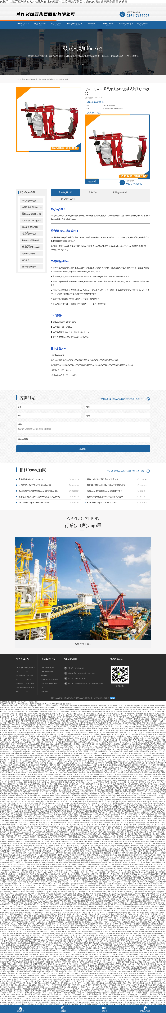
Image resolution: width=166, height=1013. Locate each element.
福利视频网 (62, 889)
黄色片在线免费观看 (145, 874)
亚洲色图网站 (35, 950)
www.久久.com (8, 910)
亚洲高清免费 (119, 903)
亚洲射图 (124, 851)
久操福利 (127, 843)
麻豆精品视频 (154, 738)
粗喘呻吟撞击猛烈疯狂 (39, 998)
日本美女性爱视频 (81, 922)
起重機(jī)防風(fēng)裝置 (32, 220)
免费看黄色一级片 (64, 815)
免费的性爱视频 (26, 872)
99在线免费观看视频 (123, 847)
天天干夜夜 (72, 966)
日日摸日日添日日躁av (14, 776)
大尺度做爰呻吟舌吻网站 (140, 843)
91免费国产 (103, 876)
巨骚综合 (132, 721)
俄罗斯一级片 (7, 753)
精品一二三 (118, 776)
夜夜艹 (157, 807)
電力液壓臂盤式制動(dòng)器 (30, 228)
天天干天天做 (91, 840)
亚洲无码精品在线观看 (63, 744)
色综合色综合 (128, 715)
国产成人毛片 (53, 815)
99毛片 (150, 765)
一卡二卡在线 (149, 977)
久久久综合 (134, 916)
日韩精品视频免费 (129, 922)
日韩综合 (7, 884)
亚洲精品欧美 (108, 977)
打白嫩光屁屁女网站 (78, 834)
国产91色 (126, 841)
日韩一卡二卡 (155, 901)
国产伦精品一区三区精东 (88, 767)
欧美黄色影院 (36, 740)
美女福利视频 (61, 941)
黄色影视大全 (120, 790)
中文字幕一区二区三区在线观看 (146, 930)
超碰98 (11, 954)
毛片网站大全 (65, 834)
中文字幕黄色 (38, 872)
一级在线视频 (121, 755)
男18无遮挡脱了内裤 (80, 878)
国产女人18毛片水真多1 (142, 914)
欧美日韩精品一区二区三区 (19, 778)
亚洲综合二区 (110, 924)
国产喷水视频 (17, 912)
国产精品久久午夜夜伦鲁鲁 (94, 748)
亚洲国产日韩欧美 (75, 924)
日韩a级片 (89, 707)
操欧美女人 (97, 949)
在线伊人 (161, 885)
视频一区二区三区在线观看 (17, 767)
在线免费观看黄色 (128, 906)
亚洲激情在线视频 (135, 991)
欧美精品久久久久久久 (20, 786)
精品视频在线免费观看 (91, 811)
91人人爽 (94, 782)
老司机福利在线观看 (51, 786)
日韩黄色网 (91, 721)
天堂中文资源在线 (127, 941)
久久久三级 (61, 732)
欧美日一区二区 (6, 878)
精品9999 (89, 949)
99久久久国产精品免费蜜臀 (152, 753)
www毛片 (46, 828)
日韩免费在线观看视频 (94, 1000)
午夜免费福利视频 (142, 853)
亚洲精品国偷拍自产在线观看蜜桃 (15, 784)
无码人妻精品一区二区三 (71, 914)
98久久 (66, 997)
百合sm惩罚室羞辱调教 (147, 780)
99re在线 (110, 979)
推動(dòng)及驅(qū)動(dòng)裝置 (30, 241)
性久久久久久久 (97, 713)
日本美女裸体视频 (141, 993)
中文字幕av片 (124, 973)
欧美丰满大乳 (96, 803)
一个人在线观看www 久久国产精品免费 (66, 805)
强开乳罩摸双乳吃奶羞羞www (33, 937)
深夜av (38, 709)
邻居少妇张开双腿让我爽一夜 (80, 863)
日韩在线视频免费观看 (45, 813)
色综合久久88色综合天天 (84, 910)
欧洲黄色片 (147, 926)
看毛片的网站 (5, 908)
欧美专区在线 (13, 901)
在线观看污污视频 (11, 849)
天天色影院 (44, 763)
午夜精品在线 (6, 742)
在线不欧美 (8, 765)
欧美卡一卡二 (108, 882)
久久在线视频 (133, 849)
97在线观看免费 (88, 757)
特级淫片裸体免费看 (134, 878)
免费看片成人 (46, 956)
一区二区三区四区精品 (73, 838)
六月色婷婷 (81, 949)
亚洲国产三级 (84, 950)
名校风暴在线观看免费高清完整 (26, 734)
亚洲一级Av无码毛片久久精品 (28, 832)
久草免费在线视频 (130, 824)
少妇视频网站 (91, 784)
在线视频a (53, 866)
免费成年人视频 (128, 717)
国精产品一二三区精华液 (41, 841)
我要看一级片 (5, 707)
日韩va (73, 759)
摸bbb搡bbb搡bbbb (21, 985)
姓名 (20, 407)
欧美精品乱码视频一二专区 (75, 784)
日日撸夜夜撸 (74, 706)
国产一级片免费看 (33, 763)
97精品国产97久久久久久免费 (88, 742)
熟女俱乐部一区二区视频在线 (103, 809)
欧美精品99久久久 (36, 908)
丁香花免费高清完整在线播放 (82, 920)
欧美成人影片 (56, 767)
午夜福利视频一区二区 (103, 857)
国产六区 (11, 887)
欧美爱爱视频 (73, 725)
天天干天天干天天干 (142, 966)
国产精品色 (103, 973)
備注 (20, 424)
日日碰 (50, 993)
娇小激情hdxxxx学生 (79, 884)
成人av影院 (125, 979)
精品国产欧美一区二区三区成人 (35, 960)
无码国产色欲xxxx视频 (54, 847)
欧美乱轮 (6, 1004)
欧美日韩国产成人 (49, 897)
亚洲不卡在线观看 (9, 987)
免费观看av (149, 908)
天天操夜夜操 (102, 897)
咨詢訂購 (100, 182)
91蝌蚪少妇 (10, 828)
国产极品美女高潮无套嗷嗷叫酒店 (46, 774)
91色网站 (121, 998)
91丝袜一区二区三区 (15, 993)
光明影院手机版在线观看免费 (41, 851)
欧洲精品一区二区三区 (131, 989)
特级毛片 (30, 757)
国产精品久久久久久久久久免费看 (117, 773)
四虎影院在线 (19, 903)
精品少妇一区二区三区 (115, 970)
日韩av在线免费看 (66, 707)
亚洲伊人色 (53, 876)
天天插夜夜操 (131, 801)
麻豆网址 (17, 910)
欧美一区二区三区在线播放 (89, 941)
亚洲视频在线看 (154, 822)
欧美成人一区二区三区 (35, 882)
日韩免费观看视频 (85, 773)
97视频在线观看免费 (87, 899)
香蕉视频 (142, 794)
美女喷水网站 (105, 966)
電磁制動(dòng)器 (29, 234)
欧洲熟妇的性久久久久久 (144, 962)
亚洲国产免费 (155, 788)
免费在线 (23, 930)
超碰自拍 (32, 970)
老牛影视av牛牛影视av (139, 889)
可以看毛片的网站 (144, 824)
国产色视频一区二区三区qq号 (140, 711)
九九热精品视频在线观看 (27, 761)
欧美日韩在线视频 (112, 763)
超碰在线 (64, 891)
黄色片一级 (15, 956)
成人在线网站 (87, 868)
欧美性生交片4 (83, 979)
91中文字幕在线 (8, 960)
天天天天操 (156, 824)
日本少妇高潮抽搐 (97, 845)
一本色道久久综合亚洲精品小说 (84, 918)
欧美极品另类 (33, 713)
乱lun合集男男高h (39, 878)
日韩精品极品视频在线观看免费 (124, 792)
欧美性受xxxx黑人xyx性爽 (133, 977)
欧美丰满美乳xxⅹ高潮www (37, 958)
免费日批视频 (97, 882)
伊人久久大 (130, 930)
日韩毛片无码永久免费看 (108, 730)
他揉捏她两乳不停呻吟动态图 (106, 721)
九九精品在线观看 (105, 750)
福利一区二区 (76, 746)
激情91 (140, 970)
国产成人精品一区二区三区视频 (100, 943)
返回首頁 (20, 1011)
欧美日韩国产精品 (151, 885)
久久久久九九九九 (130, 732)
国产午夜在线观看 (26, 809)
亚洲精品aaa (39, 780)
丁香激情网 (136, 924)
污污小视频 (109, 989)
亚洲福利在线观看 (20, 958)
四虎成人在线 (110, 931)
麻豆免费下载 (122, 849)
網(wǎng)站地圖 (144, 6)
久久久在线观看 (79, 956)
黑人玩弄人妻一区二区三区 (85, 752)
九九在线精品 (20, 864)
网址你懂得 (39, 757)
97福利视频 (62, 931)
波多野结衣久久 (72, 941)
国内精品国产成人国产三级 (121, 926)
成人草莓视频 (40, 1004)
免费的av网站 (48, 872)
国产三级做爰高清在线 (99, 930)
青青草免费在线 (106, 780)
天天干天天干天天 (80, 761)
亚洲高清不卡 (144, 841)
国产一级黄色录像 (11, 941)
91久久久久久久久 (149, 855)
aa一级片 (17, 706)
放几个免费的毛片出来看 (59, 811)
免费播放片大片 (66, 721)
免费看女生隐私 (63, 855)
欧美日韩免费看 (109, 987)
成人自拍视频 (31, 723)
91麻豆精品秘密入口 (43, 736)
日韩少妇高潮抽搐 (66, 947)
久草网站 (41, 727)
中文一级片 (44, 928)
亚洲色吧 (14, 757)
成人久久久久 (73, 897)
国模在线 (129, 707)
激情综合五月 (13, 763)
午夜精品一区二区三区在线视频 (99, 866)
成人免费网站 (40, 707)
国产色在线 (35, 972)
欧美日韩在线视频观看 (46, 719)
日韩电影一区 (145, 752)
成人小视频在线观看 (74, 727)
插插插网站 (99, 709)
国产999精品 (92, 884)
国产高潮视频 (56, 780)
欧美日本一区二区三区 (20, 897)
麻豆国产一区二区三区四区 (28, 773)
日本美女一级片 (29, 991)
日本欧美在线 (87, 727)
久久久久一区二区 (144, 769)
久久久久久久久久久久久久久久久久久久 (87, 960)
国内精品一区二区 (92, 780)
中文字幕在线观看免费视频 (153, 809)
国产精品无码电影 (52, 954)
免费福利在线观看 (7, 836)
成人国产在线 (73, 769)
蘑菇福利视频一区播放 (25, 968)
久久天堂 (97, 920)
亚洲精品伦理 (66, 950)
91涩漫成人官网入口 (145, 732)
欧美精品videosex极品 (63, 796)
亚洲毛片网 (44, 972)
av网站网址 (24, 876)
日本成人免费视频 (6, 933)
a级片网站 (68, 893)
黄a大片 (98, 950)
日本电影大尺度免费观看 (58, 859)
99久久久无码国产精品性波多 (49, 832)
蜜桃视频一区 (95, 774)
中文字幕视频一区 (69, 748)
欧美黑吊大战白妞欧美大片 (130, 997)
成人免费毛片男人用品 (129, 771)
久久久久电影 (5, 815)
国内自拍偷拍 (153, 889)
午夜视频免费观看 (52, 730)
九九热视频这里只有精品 (140, 847)
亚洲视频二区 (142, 765)
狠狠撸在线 (141, 964)
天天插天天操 (56, 750)
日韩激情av (76, 744)
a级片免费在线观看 (8, 820)
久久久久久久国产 (87, 755)
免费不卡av (46, 782)
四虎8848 (105, 905)
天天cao (59, 715)
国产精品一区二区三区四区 (29, 790)
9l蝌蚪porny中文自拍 (110, 962)
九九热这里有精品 (65, 736)
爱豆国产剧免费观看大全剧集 (16, 796)
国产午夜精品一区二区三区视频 (139, 815)
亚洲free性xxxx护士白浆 (65, 738)
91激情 (128, 998)
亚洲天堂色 (8, 847)
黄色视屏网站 (126, 968)
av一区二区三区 (122, 987)
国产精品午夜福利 (158, 884)
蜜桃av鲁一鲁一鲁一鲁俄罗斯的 (135, 861)
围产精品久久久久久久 (70, 767)
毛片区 (56, 834)
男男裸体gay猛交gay (140, 740)
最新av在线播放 (51, 727)
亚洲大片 (85, 746)
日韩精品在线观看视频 (12, 920)
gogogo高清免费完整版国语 (88, 750)
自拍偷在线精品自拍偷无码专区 (40, 820)
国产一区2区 (127, 920)
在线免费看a (138, 715)
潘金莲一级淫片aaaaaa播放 (40, 750)
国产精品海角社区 (125, 740)
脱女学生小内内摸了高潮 (43, 807)
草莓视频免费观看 (85, 729)
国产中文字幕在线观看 (129, 985)
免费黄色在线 (7, 830)
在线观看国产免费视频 (116, 964)
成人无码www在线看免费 (52, 908)
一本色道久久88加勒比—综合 (112, 861)
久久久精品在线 (145, 872)
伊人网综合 (151, 941)
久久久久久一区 (131, 937)
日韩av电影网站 (42, 874)
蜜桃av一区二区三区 (121, 918)
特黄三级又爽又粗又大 (135, 799)
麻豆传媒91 (88, 841)
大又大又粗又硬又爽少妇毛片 (53, 849)
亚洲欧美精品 (48, 903)
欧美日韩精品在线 (133, 910)
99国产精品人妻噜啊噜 (104, 838)
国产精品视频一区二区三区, (142, 834)
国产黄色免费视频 (151, 774)
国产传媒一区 (18, 740)
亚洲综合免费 (80, 717)
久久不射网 (47, 818)
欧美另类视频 (18, 916)
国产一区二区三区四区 (31, 853)
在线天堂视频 (110, 983)
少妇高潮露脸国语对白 (42, 968)
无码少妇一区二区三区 (45, 776)
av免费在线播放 (97, 893)
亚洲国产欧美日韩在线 (140, 981)
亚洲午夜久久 (42, 759)
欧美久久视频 (100, 931)
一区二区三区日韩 (54, 977)
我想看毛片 (27, 973)
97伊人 (33, 866)
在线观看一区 (22, 987)
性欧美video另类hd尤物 (69, 840)
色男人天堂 (54, 828)
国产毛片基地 (161, 941)
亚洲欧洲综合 (160, 717)
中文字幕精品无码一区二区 (98, 813)
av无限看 (154, 926)
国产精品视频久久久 (74, 757)
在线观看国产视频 (128, 807)
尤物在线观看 (108, 945)
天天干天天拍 (78, 736)
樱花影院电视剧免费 (104, 715)
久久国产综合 (16, 742)
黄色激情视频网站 (46, 711)
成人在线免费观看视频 (117, 933)
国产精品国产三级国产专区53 (114, 725)
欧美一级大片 (83, 864)
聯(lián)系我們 (145, 1011)
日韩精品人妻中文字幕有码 (75, 730)
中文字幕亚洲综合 (23, 838)
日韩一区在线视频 (93, 799)
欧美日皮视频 (41, 889)
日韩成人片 (99, 801)
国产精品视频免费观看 (133, 723)
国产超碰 (63, 966)
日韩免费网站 (29, 1004)
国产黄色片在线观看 (72, 792)
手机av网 (37, 830)
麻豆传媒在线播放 (135, 753)
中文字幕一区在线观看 (25, 799)
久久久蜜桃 (100, 723)
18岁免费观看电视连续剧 (55, 922)
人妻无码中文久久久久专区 (20, 866)
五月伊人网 (85, 774)
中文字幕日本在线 (18, 711)
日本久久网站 (72, 822)
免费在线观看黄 (157, 748)
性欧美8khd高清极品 (129, 820)
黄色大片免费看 (73, 887)
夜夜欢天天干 (20, 998)
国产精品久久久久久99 (46, 773)
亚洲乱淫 (63, 836)
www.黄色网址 (102, 908)
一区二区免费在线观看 (76, 801)
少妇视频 (85, 880)
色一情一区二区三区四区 (27, 997)
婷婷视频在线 (73, 876)
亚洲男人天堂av (71, 732)
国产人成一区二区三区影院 (153, 1004)
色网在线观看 (146, 742)
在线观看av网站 (50, 769)
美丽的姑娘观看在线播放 (71, 755)
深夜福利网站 (70, 1002)
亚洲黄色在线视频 (142, 828)
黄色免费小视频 (150, 866)
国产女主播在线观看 (127, 897)
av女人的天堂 (139, 774)
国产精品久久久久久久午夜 (68, 973)
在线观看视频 (118, 805)
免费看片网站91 (122, 983)
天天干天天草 (43, 943)
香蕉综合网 (115, 889)
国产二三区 (89, 872)
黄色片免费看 (25, 949)
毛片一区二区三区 (70, 799)
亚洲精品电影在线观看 (36, 755)
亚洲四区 (6, 757)
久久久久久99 (124, 859)
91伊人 (103, 774)
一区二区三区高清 (10, 730)
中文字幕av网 (83, 954)
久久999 (114, 734)
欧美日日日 (7, 711)
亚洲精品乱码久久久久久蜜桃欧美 (153, 813)
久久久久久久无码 (152, 744)
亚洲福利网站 (18, 729)
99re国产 (45, 792)
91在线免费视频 (129, 826)
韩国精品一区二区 (147, 830)
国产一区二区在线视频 (61, 711)
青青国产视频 (109, 845)
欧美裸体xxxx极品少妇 (21, 753)
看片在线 (5, 947)
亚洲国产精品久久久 (141, 738)
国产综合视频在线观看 (134, 755)
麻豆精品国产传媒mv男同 (15, 721)
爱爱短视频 (121, 895)
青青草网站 (32, 985)
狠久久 (63, 826)
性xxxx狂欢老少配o (66, 790)
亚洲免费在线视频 (113, 935)
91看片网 (9, 729)
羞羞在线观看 (143, 730)
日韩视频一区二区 (149, 899)
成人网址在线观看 (24, 748)
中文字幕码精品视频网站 (58, 987)
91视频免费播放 (106, 826)
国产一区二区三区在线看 (97, 985)
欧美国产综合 (125, 889)
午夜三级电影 (49, 809)
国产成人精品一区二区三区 (127, 818)
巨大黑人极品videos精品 (40, 826)
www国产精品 (97, 887)
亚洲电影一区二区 (72, 998)
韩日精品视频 (31, 966)
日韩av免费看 (12, 736)
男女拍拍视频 (119, 832)
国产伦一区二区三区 (127, 935)
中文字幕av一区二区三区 (141, 840)
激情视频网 (139, 866)
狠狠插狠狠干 (141, 897)
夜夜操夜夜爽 (120, 709)
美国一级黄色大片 (75, 811)
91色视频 (150, 818)
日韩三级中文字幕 (12, 859)
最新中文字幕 (108, 832)
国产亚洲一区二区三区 (25, 774)
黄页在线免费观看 (82, 830)
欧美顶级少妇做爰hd (53, 803)
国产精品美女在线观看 (102, 815)
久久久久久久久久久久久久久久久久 (13, 906)
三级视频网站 (127, 744)
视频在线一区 (68, 972)
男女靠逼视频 (130, 713)
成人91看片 (110, 843)
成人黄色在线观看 (88, 797)
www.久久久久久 (67, 943)
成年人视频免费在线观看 (157, 740)
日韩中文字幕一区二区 (8, 799)
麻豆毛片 (12, 744)
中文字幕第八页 (120, 954)
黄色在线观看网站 (138, 744)
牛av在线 (7, 891)
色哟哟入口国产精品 (111, 786)
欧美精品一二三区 (152, 836)
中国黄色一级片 (125, 834)
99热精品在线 (79, 853)
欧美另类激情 (71, 991)
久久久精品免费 (148, 960)
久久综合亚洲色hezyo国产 (27, 941)
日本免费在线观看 (30, 765)
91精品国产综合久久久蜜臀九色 (107, 797)
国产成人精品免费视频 (97, 979)
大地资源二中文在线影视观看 (81, 711)
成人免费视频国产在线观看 (147, 771)
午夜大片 (85, 738)
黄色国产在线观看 (45, 713)
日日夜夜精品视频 (122, 765)
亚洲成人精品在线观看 (48, 975)
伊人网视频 (59, 740)
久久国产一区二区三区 (37, 922)
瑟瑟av (51, 763)
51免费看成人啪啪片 (62, 809)
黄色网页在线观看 (128, 853)
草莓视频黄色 (65, 746)
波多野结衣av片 (130, 832)
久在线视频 (136, 742)
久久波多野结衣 (13, 950)
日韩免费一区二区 (17, 995)
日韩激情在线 (40, 730)
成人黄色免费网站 (74, 874)
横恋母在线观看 (84, 822)
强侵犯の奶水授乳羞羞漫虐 (10, 843)
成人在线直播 (148, 878)
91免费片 (153, 918)
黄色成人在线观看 (37, 910)
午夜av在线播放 (93, 836)
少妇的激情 (49, 834)
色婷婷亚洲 (57, 993)
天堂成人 (78, 738)
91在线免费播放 (85, 882)
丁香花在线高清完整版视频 (88, 719)
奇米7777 (146, 918)
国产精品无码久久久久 (89, 792)
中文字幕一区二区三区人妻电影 (39, 767)
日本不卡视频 (99, 975)
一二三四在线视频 (66, 868)
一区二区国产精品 (88, 935)
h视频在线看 (160, 797)
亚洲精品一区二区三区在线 (112, 807)
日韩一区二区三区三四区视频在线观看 (95, 870)
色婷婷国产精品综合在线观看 (121, 840)
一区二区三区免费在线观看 (135, 725)
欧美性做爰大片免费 (36, 786)
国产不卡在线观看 (38, 725)
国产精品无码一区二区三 (49, 790)
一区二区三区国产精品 (118, 885)
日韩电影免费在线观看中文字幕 (57, 935)
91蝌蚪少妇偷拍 (21, 755)
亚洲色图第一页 (100, 771)
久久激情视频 (45, 811)
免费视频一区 (85, 977)
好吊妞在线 (47, 788)
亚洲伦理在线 (79, 903)
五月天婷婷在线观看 (41, 983)
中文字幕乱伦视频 (70, 849)
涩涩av (134, 874)
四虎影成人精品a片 (142, 956)
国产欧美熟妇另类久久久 (34, 903)
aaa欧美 (145, 727)
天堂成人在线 (107, 805)
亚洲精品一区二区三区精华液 (81, 809)
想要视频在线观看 (54, 723)
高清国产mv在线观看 (131, 752)
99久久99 (98, 805)
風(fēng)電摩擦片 (29, 267)
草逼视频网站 (78, 895)
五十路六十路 (17, 937)
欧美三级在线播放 (12, 949)
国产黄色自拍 (153, 784)
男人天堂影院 (51, 715)
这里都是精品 (109, 713)
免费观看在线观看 (48, 796)
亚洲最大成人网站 (131, 872)
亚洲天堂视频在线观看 (142, 719)
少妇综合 (133, 765)
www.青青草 (66, 908)
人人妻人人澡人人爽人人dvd (142, 920)
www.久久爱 (96, 729)
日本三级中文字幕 (56, 709)
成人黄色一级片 (65, 912)
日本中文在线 (148, 729)
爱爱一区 (73, 968)
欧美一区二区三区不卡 (88, 790)
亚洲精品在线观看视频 (139, 968)
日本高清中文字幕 (126, 838)
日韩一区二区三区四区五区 (54, 910)
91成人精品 (101, 717)
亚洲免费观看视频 (59, 991)
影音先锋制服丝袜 (107, 796)
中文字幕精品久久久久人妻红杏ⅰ (93, 763)
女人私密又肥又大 (85, 725)
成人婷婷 (84, 985)
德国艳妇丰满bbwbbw (91, 818)
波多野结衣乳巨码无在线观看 (19, 972)
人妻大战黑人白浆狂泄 (106, 884)
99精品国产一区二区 (134, 817)
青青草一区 (39, 805)
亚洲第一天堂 (152, 794)
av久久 (162, 807)
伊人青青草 (81, 991)
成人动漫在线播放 (117, 966)
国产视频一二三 (66, 872)
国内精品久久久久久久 (137, 928)
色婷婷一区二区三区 (130, 776)
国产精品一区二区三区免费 (12, 853)
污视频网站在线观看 (103, 891)
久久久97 (116, 838)
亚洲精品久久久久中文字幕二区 (37, 905)
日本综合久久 (123, 721)
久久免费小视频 (117, 748)
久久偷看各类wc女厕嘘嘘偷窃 (115, 761)
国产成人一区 (25, 851)
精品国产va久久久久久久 (93, 945)
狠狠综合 (71, 891)
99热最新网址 (70, 910)
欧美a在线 (148, 838)
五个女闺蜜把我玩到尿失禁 (17, 817)
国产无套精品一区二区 (55, 997)
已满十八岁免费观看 (52, 937)
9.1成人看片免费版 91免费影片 (147, 721)
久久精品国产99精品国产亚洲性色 (122, 746)
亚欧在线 (30, 983)
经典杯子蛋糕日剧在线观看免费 (105, 849)
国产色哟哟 (142, 818)
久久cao (97, 937)
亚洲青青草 (33, 824)
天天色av (14, 924)
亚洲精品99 (94, 855)
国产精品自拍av (68, 926)
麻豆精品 (116, 897)
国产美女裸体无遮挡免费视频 (35, 721)
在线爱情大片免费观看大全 (147, 796)
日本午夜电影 (86, 874)
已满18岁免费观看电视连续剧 (90, 885)
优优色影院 (50, 880)
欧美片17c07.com (90, 788)
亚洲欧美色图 (139, 838)
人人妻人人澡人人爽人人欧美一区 (44, 901)
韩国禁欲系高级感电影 (116, 757)
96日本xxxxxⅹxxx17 (10, 997)
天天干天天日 (94, 746)
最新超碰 (101, 765)
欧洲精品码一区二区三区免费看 (56, 801)
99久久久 (99, 928)
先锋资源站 (4, 807)
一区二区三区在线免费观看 (36, 744)
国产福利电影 (39, 916)
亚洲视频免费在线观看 (25, 918)
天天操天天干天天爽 (56, 1002)
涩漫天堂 (14, 899)
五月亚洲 (80, 748)
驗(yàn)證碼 (23, 439)
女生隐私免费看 (143, 832)
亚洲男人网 (23, 715)
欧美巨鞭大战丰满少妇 (31, 975)
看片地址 (156, 864)
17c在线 (58, 771)
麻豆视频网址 (155, 859)
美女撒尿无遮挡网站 (136, 805)
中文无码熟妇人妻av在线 (12, 855)
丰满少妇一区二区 (94, 901)
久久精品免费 (77, 995)
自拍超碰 (21, 849)
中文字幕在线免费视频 (77, 780)
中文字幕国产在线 (84, 987)
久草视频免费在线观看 (67, 906)
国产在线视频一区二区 (8, 918)
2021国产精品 (134, 794)
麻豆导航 (151, 952)
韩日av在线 (133, 730)
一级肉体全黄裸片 (55, 765)
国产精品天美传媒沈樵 (36, 801)
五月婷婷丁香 (21, 983)
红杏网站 (56, 912)
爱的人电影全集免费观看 (36, 715)
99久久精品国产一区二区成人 (70, 774)
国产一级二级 (99, 707)
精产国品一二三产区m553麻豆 (105, 910)
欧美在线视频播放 (136, 750)
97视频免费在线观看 (61, 776)
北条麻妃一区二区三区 (114, 717)
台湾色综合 (128, 719)
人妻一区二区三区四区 (127, 828)
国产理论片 (136, 998)
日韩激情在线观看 (108, 950)
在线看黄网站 (155, 997)
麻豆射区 (92, 897)
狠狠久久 (18, 889)
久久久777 (153, 832)
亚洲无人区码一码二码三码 (48, 864)
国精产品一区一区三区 (100, 874)
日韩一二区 (82, 857)
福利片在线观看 (149, 734)
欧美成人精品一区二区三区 (106, 752)
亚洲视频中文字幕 (145, 776)
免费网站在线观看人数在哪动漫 (78, 734)
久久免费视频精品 (82, 1002)
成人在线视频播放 (62, 880)
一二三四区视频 (26, 706)
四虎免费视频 (26, 725)
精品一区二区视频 (110, 893)
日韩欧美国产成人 (95, 864)
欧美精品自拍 (31, 813)
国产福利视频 (99, 824)
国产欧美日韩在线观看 (51, 746)
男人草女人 (109, 975)
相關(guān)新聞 (120, 192)
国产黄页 (40, 717)
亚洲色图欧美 (126, 874)
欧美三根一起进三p (99, 820)
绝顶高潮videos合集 (89, 908)
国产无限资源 (118, 826)
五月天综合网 (21, 882)
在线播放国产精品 (144, 937)
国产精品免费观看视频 (122, 809)
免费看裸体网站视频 (37, 945)
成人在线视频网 (16, 815)
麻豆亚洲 (131, 956)
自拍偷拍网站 (8, 792)
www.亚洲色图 (60, 830)
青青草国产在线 (157, 820)
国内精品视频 (25, 950)
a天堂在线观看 (150, 891)
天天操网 (113, 818)
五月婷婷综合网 (150, 799)
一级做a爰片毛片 (120, 799)
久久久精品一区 (126, 742)
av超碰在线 (21, 752)
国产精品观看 (26, 792)
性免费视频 (21, 966)
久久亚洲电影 (26, 841)
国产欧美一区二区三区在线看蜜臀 (130, 734)
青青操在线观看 (8, 732)
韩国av (85, 736)
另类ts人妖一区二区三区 (58, 734)
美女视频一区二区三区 (136, 782)
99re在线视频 (97, 711)
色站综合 (76, 977)
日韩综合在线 (157, 776)
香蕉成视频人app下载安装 (141, 759)
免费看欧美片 (107, 711)
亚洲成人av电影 (116, 899)
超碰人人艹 (87, 930)
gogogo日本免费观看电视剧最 (125, 767)
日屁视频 (55, 956)
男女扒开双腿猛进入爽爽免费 (115, 707)
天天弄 (62, 730)
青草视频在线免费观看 (53, 755)
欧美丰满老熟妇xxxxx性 (128, 797)
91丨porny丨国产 (91, 765)
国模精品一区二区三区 (122, 975)
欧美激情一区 (91, 717)
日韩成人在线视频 (38, 748)
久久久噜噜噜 (42, 979)
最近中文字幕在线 (152, 895)
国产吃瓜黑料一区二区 (105, 954)
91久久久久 (82, 786)
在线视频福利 (9, 734)
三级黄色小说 (77, 815)
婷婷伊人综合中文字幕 (8, 966)
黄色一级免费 (107, 732)
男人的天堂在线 (96, 977)
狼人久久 (141, 763)
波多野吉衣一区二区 (18, 813)
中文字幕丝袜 (31, 736)
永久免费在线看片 (66, 970)
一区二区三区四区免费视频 (10, 926)
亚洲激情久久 (33, 887)
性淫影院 (74, 950)
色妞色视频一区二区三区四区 (11, 989)
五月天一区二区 (134, 863)
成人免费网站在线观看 (9, 943)
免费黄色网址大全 (135, 1000)
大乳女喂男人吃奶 (24, 738)
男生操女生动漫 (16, 717)
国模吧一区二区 (109, 1000)
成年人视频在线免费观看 (50, 952)
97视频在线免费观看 (66, 797)
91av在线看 (150, 897)
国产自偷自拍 (37, 792)
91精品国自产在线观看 (71, 847)
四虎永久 (128, 803)
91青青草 (58, 989)
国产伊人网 (148, 882)
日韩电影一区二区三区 (54, 926)
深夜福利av (120, 950)
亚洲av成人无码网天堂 (138, 845)
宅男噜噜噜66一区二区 (119, 815)
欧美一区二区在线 (154, 949)
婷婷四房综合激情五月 (117, 930)
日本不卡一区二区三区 (98, 830)
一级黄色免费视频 (69, 993)
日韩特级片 (93, 828)
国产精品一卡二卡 (62, 817)
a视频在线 (8, 845)
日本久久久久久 (75, 880)
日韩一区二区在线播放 (43, 794)
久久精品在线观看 (40, 797)
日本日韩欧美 (30, 818)
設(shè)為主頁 (132, 6)
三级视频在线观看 (69, 765)
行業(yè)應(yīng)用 (67, 199)
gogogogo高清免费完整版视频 (107, 952)
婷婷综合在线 (63, 876)
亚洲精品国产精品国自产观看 (118, 788)
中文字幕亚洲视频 (77, 841)
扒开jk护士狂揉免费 (47, 949)
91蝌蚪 (115, 780)
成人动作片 (53, 792)
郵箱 (20, 416)
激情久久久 (159, 897)
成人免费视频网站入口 (36, 784)
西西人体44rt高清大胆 (69, 771)
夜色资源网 (161, 916)
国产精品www (113, 973)
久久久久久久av (131, 964)
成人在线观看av (124, 893)
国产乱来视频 (155, 828)
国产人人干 (4, 885)
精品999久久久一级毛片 (148, 916)
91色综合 (24, 788)
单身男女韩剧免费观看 (143, 748)
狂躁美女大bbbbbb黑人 (141, 876)
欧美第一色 (93, 997)
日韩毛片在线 (14, 947)
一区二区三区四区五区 (132, 870)
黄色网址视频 (118, 732)
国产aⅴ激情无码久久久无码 (85, 891)
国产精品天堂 (83, 732)
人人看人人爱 (89, 824)
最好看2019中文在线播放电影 (152, 817)
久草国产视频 (87, 947)
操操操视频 (145, 997)
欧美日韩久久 (125, 916)
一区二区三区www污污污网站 (72, 843)
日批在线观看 (70, 752)
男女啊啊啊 (73, 817)
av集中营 (55, 736)
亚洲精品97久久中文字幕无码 (73, 782)
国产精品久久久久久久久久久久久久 (147, 761)
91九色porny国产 (19, 847)
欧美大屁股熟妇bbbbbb (139, 757)
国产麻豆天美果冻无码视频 (113, 1002)
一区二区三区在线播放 (140, 912)
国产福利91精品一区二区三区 (120, 759)
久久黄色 (39, 822)
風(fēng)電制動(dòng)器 (31, 247)
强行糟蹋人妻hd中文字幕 (151, 709)
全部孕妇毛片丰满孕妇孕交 (62, 851)
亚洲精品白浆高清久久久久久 (147, 922)
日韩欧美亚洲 (142, 952)
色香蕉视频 (157, 803)
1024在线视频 (72, 987)
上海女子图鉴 (135, 773)
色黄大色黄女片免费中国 (9, 715)
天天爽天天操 (124, 786)
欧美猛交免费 (94, 878)
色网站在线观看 (55, 840)
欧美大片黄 (59, 933)
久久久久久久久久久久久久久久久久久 (59, 824)
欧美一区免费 (99, 841)
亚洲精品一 (50, 744)
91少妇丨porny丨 (157, 767)
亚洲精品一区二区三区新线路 (30, 859)
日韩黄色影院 (38, 964)
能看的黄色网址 (40, 880)
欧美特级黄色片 (92, 834)
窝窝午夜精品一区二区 (131, 857)
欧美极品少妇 (116, 782)
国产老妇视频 (126, 960)
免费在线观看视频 (24, 901)
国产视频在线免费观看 (130, 811)
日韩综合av (38, 1000)
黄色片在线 (137, 709)
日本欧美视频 (68, 761)
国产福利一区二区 (66, 828)
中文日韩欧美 (151, 763)
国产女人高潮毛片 (11, 759)
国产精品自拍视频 (147, 707)
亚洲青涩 (41, 824)
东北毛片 (83, 847)
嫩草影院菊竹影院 (34, 782)
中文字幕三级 (119, 977)
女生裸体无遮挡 (12, 748)
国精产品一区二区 (141, 746)
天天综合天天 (66, 985)
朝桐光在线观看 (53, 979)
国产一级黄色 (6, 895)
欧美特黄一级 (154, 727)
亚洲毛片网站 (20, 954)
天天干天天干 (67, 989)
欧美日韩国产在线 (138, 905)
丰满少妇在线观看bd (124, 905)
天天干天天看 (89, 989)
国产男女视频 (77, 908)
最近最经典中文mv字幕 (112, 769)
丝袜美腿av (71, 958)
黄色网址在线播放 (148, 987)
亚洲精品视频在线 (19, 962)
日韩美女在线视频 (70, 861)
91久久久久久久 (48, 822)
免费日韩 (16, 792)
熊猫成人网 (149, 983)
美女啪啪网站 (86, 744)
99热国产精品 (131, 895)
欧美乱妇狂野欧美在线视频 (38, 876)
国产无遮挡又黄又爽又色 (54, 916)
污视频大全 (32, 891)
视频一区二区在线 (65, 918)
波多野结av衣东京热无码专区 (146, 713)
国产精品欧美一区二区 (108, 836)
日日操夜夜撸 (40, 863)
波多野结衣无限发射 (25, 797)
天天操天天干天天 (95, 1002)
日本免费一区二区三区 (116, 706)
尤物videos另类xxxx (91, 933)
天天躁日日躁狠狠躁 (113, 744)
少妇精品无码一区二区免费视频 (43, 729)
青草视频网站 (139, 891)
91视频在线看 (33, 840)
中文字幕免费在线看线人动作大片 (76, 916)
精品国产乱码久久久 (50, 964)
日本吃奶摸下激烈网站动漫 (101, 851)
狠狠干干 (123, 956)
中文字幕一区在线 (29, 717)
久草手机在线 (59, 893)
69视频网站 (25, 910)
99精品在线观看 (61, 822)
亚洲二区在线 (39, 809)
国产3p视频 (11, 882)
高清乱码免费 (37, 973)
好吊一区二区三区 (21, 820)
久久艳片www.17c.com (121, 882)
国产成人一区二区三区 (71, 882)
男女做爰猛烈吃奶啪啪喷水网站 (135, 943)
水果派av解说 (14, 790)
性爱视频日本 (156, 815)
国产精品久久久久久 (24, 826)
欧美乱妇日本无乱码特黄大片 (107, 740)
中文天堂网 (152, 851)
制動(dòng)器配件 (29, 254)
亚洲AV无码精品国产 (29, 855)
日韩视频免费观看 (28, 780)
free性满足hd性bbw (151, 782)
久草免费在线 (19, 863)
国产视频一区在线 (159, 834)
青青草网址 (108, 914)
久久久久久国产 (113, 753)
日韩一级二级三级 (103, 991)
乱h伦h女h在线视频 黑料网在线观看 (151, 931)
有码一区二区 (103, 906)
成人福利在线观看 (55, 928)
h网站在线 (38, 818)
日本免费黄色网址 (48, 933)
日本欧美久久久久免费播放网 (112, 729)
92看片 (127, 757)
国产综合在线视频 (152, 868)
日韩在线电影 (150, 947)
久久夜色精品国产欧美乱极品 (107, 998)
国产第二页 (129, 993)
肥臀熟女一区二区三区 (54, 945)
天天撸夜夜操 (19, 811)
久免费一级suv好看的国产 (27, 759)
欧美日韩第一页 (159, 878)
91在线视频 (113, 778)
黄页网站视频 (148, 803)
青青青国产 (116, 851)
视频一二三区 (21, 723)
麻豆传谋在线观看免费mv (82, 893)
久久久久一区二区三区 (54, 884)
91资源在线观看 (31, 864)
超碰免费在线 (158, 765)
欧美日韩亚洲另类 (120, 784)
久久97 (96, 872)
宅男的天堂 (124, 750)
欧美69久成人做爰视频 (81, 845)
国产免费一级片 (98, 773)
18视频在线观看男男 (65, 866)
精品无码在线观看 (80, 794)
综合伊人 (82, 840)
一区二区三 (7, 937)
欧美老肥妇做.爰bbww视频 (152, 750)
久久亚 (156, 729)
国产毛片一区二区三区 (52, 985)
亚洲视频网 (64, 725)
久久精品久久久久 (57, 995)
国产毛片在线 (137, 803)
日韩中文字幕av (85, 851)
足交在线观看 (43, 1002)
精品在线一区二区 (87, 805)
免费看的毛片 (51, 732)
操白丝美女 (41, 966)
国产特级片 (4, 809)
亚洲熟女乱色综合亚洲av (145, 807)
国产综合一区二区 (52, 707)
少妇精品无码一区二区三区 (34, 834)
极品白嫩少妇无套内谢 (111, 928)
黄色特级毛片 (112, 830)
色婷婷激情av (25, 769)
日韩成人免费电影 (110, 993)
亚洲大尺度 (75, 885)
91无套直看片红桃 (6, 706)
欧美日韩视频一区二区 (106, 767)
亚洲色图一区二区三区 (105, 918)
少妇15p (40, 985)
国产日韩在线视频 (9, 826)
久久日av (130, 761)
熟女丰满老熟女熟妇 (64, 901)
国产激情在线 (65, 979)
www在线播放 (98, 725)
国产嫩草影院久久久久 (70, 723)
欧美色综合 (148, 755)
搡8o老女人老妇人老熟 (99, 706)
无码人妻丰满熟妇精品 (79, 813)
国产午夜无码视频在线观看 (88, 817)
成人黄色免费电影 (65, 964)
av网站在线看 (35, 952)
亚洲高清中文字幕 (95, 732)
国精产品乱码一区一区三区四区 (151, 857)
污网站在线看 (123, 778)
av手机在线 (158, 962)
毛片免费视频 (101, 935)
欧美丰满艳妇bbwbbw (124, 736)
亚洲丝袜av (114, 859)
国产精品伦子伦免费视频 (55, 778)
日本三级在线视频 (121, 727)
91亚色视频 (15, 851)
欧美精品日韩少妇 (22, 861)
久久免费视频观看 (90, 906)
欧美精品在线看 (134, 851)
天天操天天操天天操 (20, 709)
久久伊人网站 (74, 899)
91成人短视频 (121, 901)
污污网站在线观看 (91, 759)
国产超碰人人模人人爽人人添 (117, 794)
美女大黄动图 (157, 742)
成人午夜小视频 (156, 956)
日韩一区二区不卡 (75, 981)
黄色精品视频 (39, 843)
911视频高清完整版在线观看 (141, 972)
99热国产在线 (62, 897)
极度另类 (119, 752)
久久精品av (112, 995)
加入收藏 (123, 6)
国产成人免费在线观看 (105, 790)
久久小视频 (109, 981)
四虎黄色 (26, 740)
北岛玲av (151, 706)
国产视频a (92, 954)
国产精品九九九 (12, 773)
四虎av (97, 956)
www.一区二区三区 (96, 922)
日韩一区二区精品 (48, 740)
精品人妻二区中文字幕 (82, 713)
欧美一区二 (84, 997)
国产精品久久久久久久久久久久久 (42, 920)
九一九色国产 (66, 803)
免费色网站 (119, 843)
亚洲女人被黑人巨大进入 (9, 880)
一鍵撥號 (62, 1011)
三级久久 (47, 805)
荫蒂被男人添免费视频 (126, 962)
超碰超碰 (79, 906)
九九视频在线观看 (151, 975)
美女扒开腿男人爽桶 (85, 849)
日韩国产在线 (153, 993)
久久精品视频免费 (37, 769)
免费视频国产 (55, 826)
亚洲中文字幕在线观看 (26, 730)
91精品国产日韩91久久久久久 (151, 979)
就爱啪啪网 (81, 799)
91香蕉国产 (134, 841)
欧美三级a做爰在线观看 (84, 958)
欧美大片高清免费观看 (29, 719)
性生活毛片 (161, 780)
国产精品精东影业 (29, 889)
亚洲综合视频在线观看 (99, 863)
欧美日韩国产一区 (84, 968)
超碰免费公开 (67, 977)
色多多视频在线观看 (10, 738)
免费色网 (128, 709)
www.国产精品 (149, 717)
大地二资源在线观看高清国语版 (88, 826)
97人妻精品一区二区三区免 (109, 742)
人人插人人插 (22, 931)
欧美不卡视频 (27, 878)
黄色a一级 (56, 891)
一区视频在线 (5, 713)
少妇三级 (57, 872)
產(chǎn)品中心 (48, 79)
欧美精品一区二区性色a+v (73, 933)
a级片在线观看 (70, 778)
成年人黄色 (141, 895)
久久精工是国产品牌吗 (19, 707)
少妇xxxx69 (139, 729)
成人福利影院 (129, 891)
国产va (92, 950)
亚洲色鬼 (81, 771)
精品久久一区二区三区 (158, 870)
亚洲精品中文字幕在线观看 (126, 887)
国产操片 (66, 928)
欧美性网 (37, 799)
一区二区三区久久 (76, 807)
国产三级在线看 (57, 861)
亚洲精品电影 (41, 893)
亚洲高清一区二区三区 (96, 761)
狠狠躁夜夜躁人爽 (22, 970)
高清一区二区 (98, 947)
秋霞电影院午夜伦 (88, 838)
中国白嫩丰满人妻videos (114, 868)
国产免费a (91, 857)
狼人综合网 (22, 757)
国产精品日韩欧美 (116, 870)
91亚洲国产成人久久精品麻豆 (99, 916)
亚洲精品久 (65, 841)
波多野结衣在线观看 (85, 769)
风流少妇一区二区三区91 (21, 884)
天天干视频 (115, 916)
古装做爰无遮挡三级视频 (85, 778)
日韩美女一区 (104, 933)
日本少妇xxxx (137, 960)
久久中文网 (12, 968)
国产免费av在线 (117, 891)
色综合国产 (76, 985)
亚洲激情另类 (154, 773)
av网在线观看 (151, 945)
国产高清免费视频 (26, 857)
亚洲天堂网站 (149, 715)
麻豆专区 (78, 797)
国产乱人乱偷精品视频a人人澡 (66, 719)
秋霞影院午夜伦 (13, 876)
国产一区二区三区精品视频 (17, 840)
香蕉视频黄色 (133, 995)
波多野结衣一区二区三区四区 (103, 727)
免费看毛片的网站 (137, 908)
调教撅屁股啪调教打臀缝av (126, 947)
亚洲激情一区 (89, 1004)
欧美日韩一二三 (150, 970)
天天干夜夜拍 (69, 922)
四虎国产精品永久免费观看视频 (88, 966)
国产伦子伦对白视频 (141, 1002)
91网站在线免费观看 (80, 901)
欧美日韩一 (67, 884)
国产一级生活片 (142, 973)
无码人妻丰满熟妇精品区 (50, 906)
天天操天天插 (22, 803)
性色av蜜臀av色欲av (29, 742)
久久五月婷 (80, 765)
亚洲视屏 (136, 707)
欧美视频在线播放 (36, 897)
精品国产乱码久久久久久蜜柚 (145, 939)
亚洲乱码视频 (9, 985)
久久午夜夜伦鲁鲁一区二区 (89, 876)
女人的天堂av (74, 997)
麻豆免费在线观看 (79, 721)
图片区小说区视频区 (13, 780)
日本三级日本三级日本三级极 (24, 893)
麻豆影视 (9, 709)
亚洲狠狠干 (124, 928)
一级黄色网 (94, 822)
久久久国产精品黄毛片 (53, 1004)
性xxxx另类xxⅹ (53, 797)
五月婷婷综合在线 (100, 972)
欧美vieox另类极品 (52, 966)
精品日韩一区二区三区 (105, 903)
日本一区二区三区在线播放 (139, 788)
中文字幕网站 (11, 838)
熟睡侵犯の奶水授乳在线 (87, 952)
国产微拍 (160, 713)
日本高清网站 (122, 995)
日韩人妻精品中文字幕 (33, 849)
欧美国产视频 (52, 889)
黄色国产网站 (79, 945)
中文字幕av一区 (21, 887)
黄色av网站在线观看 (105, 792)
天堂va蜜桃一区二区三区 (68, 952)
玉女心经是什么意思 (28, 935)
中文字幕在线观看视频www (55, 784)
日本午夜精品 (129, 729)
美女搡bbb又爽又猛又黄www (151, 910)
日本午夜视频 (110, 755)
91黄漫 (160, 796)
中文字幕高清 (13, 761)
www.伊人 (90, 786)
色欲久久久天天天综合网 (142, 736)
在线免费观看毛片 (33, 906)
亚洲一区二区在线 (17, 771)
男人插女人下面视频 (99, 753)
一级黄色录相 (65, 937)
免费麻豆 (76, 851)
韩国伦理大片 (42, 723)
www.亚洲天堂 (144, 811)
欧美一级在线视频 (98, 983)
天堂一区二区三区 (108, 864)
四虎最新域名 (9, 998)
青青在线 (128, 836)
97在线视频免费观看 (81, 943)
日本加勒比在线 (130, 706)
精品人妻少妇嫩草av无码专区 (111, 920)
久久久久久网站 (99, 868)
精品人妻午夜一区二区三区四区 (57, 899)
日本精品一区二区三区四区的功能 (46, 918)
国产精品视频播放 (34, 796)
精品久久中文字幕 (15, 885)
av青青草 (91, 937)
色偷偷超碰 (68, 709)
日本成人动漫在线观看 (88, 740)
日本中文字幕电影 (50, 757)
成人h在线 (116, 750)
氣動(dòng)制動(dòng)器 (31, 214)
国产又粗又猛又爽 (101, 757)
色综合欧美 (43, 914)
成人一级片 (99, 786)
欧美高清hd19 (50, 771)
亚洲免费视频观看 (14, 841)
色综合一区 (118, 989)
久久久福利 (90, 771)
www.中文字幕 (104, 855)
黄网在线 (135, 780)
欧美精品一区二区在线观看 (48, 931)
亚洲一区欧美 (13, 797)
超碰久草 (31, 707)
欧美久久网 (153, 746)
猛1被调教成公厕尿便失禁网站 (106, 895)
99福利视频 (59, 763)
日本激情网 (140, 947)
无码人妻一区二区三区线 (42, 706)
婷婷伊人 (15, 857)
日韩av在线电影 (105, 734)
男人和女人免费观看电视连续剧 (112, 803)
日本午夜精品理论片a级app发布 (141, 864)
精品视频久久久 (54, 868)
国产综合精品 (55, 857)
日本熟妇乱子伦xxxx (44, 891)
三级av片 (45, 859)
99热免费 (74, 979)
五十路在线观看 (104, 782)
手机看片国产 (64, 706)
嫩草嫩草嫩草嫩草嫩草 (37, 778)
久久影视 (153, 786)
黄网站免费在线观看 (61, 981)
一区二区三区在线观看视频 (34, 771)
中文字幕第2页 (25, 926)
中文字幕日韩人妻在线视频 (22, 845)
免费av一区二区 (56, 968)
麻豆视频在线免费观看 (85, 975)
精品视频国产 (40, 962)
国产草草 (76, 790)
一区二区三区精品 (151, 954)
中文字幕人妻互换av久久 (81, 803)
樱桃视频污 (127, 868)
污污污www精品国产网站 (113, 922)
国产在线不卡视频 (131, 970)
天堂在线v (78, 868)
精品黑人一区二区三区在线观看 (128, 813)
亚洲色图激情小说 (89, 776)
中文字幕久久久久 (19, 830)
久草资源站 (12, 931)
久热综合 (37, 956)
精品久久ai (114, 855)
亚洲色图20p (89, 801)
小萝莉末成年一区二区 (104, 784)
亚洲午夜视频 (99, 755)
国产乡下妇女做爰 (16, 1004)
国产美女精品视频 (49, 885)
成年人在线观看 (116, 738)
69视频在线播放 (114, 908)
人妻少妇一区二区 (122, 1000)
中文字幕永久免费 (124, 780)
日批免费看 (147, 991)
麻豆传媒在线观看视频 (60, 807)
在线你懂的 (27, 912)
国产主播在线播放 (35, 788)
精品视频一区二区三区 (8, 905)
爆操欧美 (159, 899)
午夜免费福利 (14, 870)
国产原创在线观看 (158, 711)
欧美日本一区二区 (143, 820)
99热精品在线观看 (103, 840)
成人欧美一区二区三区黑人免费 (66, 729)
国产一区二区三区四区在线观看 (137, 901)
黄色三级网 (21, 905)
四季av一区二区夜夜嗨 (27, 822)
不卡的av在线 (16, 719)
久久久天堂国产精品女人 (114, 824)
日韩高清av (112, 813)
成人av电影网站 (58, 818)
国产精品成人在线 (67, 939)
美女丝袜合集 (25, 750)
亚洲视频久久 (156, 966)
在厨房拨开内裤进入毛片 (36, 803)
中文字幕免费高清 (106, 799)
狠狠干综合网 (97, 962)
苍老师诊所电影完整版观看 (148, 849)
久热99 (85, 828)
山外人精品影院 (79, 707)
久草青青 (156, 838)
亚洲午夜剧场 (14, 809)
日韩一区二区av (31, 847)
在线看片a (120, 836)
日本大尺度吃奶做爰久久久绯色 (128, 830)
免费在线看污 (142, 706)
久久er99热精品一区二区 (18, 727)
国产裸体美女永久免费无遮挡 (34, 732)
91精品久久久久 (152, 887)
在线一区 (116, 979)
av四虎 (126, 805)
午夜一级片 (161, 841)
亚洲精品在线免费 (135, 918)
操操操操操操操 (54, 943)
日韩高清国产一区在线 (69, 750)
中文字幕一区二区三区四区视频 (65, 742)
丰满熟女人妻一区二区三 (73, 983)
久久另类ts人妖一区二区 (47, 887)
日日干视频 (50, 962)
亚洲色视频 (77, 947)
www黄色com (85, 706)
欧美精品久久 (42, 836)
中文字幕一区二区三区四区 (65, 717)
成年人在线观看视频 (16, 807)
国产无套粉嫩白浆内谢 (41, 857)
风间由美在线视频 (158, 937)
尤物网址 (27, 729)
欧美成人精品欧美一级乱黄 (27, 899)
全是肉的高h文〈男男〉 (72, 763)
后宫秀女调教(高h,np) (54, 878)
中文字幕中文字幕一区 (79, 937)
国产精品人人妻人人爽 (53, 843)
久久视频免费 (104, 746)
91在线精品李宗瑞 (54, 759)
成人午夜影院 (103, 834)
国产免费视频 (130, 866)
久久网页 (150, 861)
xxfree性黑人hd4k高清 (19, 891)
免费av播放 (162, 893)
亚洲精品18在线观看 (79, 796)
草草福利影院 (118, 943)
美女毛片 (11, 864)
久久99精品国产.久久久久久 (13, 975)
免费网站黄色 (32, 727)
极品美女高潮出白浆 (47, 853)
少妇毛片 (153, 752)
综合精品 (55, 706)
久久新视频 (84, 928)
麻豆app (61, 792)
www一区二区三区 (48, 830)
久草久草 (158, 830)
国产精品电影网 (151, 725)
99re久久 (68, 995)
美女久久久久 (119, 713)
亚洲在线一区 (17, 979)
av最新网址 (144, 773)
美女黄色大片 (23, 924)
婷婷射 (110, 897)
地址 (88, 416)
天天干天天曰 (160, 706)
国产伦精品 (82, 859)
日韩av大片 (126, 769)
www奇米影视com (113, 771)
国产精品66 (71, 830)
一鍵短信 (103, 1011)
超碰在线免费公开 (40, 815)
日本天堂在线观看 (17, 818)
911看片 (124, 782)
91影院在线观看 (15, 935)
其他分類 (25, 260)
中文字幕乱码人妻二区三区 (32, 885)
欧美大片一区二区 (94, 861)
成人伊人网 (7, 979)
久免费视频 (62, 757)
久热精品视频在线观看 (135, 885)
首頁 (40, 79)
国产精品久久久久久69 (42, 870)
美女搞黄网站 (62, 769)
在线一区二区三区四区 (60, 924)
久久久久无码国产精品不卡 (40, 753)
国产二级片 (30, 981)
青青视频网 (75, 928)
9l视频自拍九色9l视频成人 (50, 950)
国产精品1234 (72, 975)
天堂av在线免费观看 (55, 761)
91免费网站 (18, 933)
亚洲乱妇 (31, 709)
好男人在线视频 (87, 972)
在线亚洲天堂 (68, 788)
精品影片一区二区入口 (45, 742)
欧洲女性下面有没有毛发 (100, 968)
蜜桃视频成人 (147, 924)
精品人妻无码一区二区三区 (124, 949)
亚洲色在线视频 (56, 782)
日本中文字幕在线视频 (20, 922)
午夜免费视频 (55, 905)
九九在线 (62, 786)
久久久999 (120, 872)
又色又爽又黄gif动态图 (148, 989)
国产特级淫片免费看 (103, 889)
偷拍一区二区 (35, 838)
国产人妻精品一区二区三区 (17, 801)
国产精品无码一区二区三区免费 (74, 715)
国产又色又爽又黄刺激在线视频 (39, 924)
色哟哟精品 (116, 912)
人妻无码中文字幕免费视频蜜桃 (57, 863)
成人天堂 (159, 799)
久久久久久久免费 (52, 725)
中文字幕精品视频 (29, 836)
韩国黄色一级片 (132, 933)
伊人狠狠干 (124, 753)
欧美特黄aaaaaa (11, 774)
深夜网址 (153, 841)
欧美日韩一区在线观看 (62, 813)
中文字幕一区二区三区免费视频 (44, 845)
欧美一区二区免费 (108, 847)
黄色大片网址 (78, 788)
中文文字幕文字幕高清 (43, 991)
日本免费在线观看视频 (50, 970)
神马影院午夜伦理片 (41, 947)
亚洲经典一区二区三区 (99, 995)
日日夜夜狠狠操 (159, 818)
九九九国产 (86, 995)
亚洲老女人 (116, 997)
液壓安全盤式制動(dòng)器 (32, 208)
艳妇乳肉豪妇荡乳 (94, 847)
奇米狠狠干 (19, 836)
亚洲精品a (22, 763)
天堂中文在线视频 (153, 928)
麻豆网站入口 (15, 872)
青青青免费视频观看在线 (127, 952)
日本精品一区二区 (56, 983)
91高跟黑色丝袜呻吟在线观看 (40, 861)
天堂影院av (139, 717)
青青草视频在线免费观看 (129, 763)
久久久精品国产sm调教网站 (137, 784)
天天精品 (21, 736)
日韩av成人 (143, 822)
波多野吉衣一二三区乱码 (92, 807)
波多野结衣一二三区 (11, 930)
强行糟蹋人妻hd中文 (102, 899)
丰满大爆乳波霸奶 (125, 876)
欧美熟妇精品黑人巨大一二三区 (52, 838)
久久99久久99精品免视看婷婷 (110, 811)
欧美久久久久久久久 (22, 952)
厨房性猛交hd (103, 828)
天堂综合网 (119, 939)
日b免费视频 (141, 887)
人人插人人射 (117, 857)
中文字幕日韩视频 (149, 723)
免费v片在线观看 (9, 723)
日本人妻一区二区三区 (64, 845)
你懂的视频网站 (158, 924)
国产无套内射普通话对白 (68, 954)
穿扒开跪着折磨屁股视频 (32, 933)
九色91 (87, 782)
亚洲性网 (112, 905)
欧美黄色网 (145, 870)
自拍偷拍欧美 (71, 826)
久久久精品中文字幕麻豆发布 (93, 924)
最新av (91, 931)
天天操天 (154, 840)
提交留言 (83, 449)
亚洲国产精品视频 (135, 987)
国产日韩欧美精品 (150, 893)
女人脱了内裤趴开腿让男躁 (88, 973)
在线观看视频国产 (107, 937)
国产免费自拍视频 (20, 782)
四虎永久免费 (28, 815)
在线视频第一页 (134, 778)
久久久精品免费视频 (145, 985)
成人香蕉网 (95, 734)
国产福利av (62, 727)
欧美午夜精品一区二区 (120, 1004)
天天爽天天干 (29, 916)
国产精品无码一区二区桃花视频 (53, 752)
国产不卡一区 (99, 769)
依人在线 (65, 780)
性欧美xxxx (45, 709)
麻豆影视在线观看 (54, 914)
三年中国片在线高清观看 (32, 993)
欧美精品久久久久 (101, 778)
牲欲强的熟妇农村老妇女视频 (99, 880)
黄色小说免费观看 (109, 887)
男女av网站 (19, 732)
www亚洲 (77, 870)
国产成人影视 (43, 765)
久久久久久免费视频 (105, 719)
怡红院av (108, 748)
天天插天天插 (155, 792)
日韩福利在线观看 (48, 817)
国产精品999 (132, 796)
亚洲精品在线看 (33, 930)
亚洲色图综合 (82, 861)
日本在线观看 (155, 847)
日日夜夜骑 (154, 778)
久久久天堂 (87, 912)
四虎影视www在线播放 (69, 832)
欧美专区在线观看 (65, 956)
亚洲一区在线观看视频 (136, 983)
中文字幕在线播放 (32, 711)
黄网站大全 (89, 964)
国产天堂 (109, 817)
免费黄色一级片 (115, 874)
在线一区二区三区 (6, 782)
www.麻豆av (78, 824)
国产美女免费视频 (94, 905)
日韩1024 (159, 866)
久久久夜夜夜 (91, 991)
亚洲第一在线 (41, 997)
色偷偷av (132, 973)
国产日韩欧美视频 (98, 744)
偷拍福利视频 (91, 715)
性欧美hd (91, 928)
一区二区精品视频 (43, 995)
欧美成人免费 (72, 786)
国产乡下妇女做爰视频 (121, 711)
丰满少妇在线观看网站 (26, 794)
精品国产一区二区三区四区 (63, 903)
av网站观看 (120, 931)
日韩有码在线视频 (10, 794)
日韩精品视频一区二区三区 (118, 863)
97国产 (30, 956)
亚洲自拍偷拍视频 (43, 866)
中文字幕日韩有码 (157, 903)
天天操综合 (87, 753)
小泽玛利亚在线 (78, 964)
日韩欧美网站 (67, 878)
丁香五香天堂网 (18, 834)
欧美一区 (102, 817)
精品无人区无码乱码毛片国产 (83, 970)
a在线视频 (25, 920)
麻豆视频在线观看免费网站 (27, 943)
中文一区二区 (109, 709)
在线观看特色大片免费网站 (123, 914)
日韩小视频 (29, 807)
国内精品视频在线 (53, 721)
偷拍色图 (31, 805)
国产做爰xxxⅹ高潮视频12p (132, 899)
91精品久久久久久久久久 (44, 981)
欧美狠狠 (161, 774)
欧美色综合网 (22, 805)
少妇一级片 (41, 935)
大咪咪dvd (4, 887)
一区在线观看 (128, 738)
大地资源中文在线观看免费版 (22, 1000)
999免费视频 (128, 774)
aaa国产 (48, 780)
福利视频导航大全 (38, 926)
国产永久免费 (65, 905)
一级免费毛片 (5, 719)
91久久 (44, 993)
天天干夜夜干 (117, 715)
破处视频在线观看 (98, 939)
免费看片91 (80, 759)
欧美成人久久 (68, 1000)
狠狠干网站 (62, 975)
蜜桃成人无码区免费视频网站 (83, 709)
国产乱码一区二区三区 (63, 962)
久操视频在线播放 (75, 776)
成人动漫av (99, 993)
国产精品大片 (43, 734)
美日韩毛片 (105, 885)
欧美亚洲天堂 (20, 828)
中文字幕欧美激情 (113, 985)
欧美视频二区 (25, 945)
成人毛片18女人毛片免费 (73, 753)
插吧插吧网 (155, 826)
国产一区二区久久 (92, 730)
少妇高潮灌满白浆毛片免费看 (65, 949)
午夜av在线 (8, 916)
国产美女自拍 (148, 935)
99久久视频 (17, 878)
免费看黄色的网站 (155, 968)
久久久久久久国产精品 (107, 878)
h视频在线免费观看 (144, 767)
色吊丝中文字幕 (30, 995)
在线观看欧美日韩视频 (105, 776)
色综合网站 (86, 983)
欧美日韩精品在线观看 (20, 746)
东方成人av (82, 836)
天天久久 (66, 968)
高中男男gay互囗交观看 (102, 958)
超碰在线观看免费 (26, 843)
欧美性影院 (30, 962)
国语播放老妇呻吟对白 (34, 939)
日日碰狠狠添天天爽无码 (46, 941)
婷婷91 (159, 945)
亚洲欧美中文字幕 (38, 738)
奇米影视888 (21, 744)
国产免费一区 (78, 989)
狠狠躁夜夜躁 (161, 987)
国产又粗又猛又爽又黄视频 (140, 859)
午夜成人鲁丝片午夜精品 (113, 841)
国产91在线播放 (91, 903)
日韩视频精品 (68, 895)
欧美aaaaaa (41, 847)
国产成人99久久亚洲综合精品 (127, 822)
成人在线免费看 (61, 773)
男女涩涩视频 (119, 719)
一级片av (30, 830)
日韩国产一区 (73, 773)
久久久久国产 (113, 876)
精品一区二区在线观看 (19, 713)
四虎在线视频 (146, 863)
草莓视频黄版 (115, 968)
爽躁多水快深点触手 (143, 906)
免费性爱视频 (73, 836)
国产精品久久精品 (95, 736)
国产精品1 (8, 740)
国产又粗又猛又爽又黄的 (53, 882)
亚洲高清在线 (43, 987)
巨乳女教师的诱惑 (63, 885)
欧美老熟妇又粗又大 (31, 811)
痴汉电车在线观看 (34, 817)
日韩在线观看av (19, 939)
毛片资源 (49, 893)
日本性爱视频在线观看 (158, 876)
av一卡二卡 (19, 960)
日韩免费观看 (32, 987)
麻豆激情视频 (90, 889)
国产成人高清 (129, 748)
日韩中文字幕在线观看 (87, 723)
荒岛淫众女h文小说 (15, 964)
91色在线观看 (42, 761)
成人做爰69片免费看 (113, 820)
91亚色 (39, 970)
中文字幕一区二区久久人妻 (115, 723)
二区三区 (134, 769)
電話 (88, 407)
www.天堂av (5, 872)
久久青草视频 (102, 788)
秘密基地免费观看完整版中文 (14, 981)
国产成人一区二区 (143, 792)
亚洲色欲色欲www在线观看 (110, 956)
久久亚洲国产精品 (135, 727)
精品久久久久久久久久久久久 (62, 713)
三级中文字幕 (16, 725)
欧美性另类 (145, 778)
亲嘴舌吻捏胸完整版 (15, 973)
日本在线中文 (135, 979)
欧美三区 (41, 899)
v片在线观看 (125, 908)
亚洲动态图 (24, 956)
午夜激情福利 (123, 730)
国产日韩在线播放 (80, 866)
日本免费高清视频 (94, 796)
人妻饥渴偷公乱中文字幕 (58, 874)
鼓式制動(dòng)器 (62, 79)
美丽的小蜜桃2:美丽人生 (146, 797)
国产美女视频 (113, 828)
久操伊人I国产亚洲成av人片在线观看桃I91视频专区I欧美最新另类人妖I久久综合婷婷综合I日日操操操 (63, 1)
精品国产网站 (72, 859)
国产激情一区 (104, 759)
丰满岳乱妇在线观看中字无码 (27, 914)
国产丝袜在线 (114, 834)
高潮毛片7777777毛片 (50, 973)
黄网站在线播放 (107, 949)
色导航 (2, 776)
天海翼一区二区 (75, 935)
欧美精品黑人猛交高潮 (151, 1000)
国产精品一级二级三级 (54, 748)
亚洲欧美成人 (77, 912)
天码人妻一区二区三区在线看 (62, 794)
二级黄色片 (32, 874)
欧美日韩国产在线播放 (123, 924)
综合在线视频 (51, 738)
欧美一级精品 (120, 937)
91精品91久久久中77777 (51, 939)
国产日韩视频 (49, 717)
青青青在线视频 (110, 947)
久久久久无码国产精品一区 (79, 855)
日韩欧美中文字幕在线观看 (81, 962)
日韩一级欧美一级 (137, 975)
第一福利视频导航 (100, 964)
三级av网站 (69, 870)
